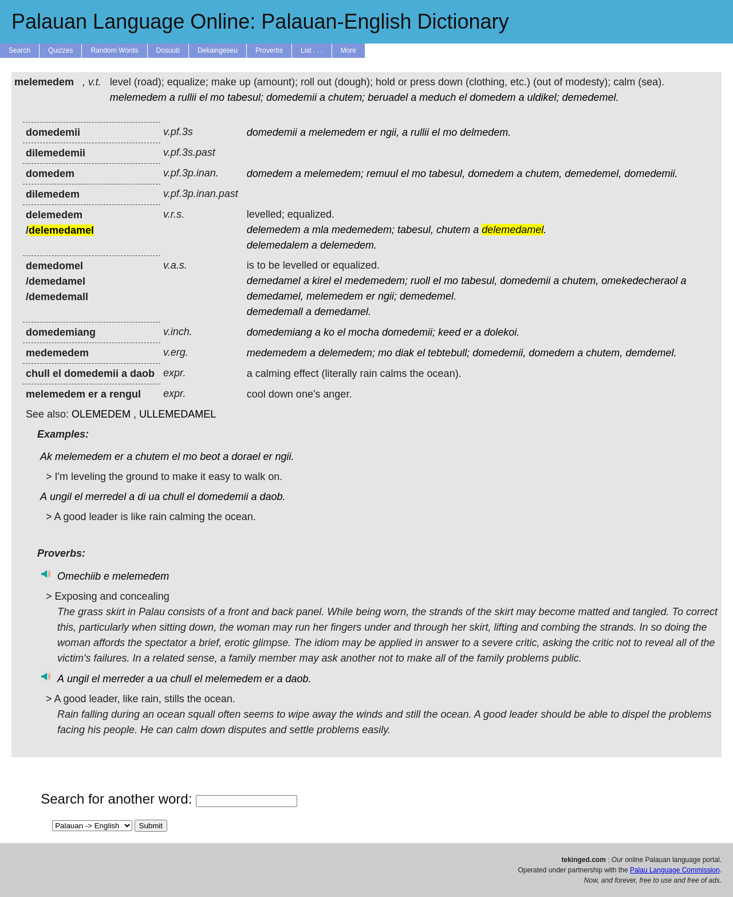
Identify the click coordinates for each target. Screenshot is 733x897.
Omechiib (79, 576)
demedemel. (590, 97)
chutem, (543, 173)
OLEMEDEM (101, 414)
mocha (363, 332)
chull (173, 496)
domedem (492, 97)
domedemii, (499, 353)
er (372, 132)
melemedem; (334, 173)
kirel (321, 280)
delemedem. (348, 245)
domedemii (291, 97)
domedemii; (408, 332)
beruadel (388, 97)
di (141, 496)
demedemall (275, 311)
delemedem (274, 229)
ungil (61, 496)
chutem (453, 229)
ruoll (420, 280)
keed (449, 332)
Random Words (114, 50)
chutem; (346, 97)
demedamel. (342, 311)
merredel (105, 496)
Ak (46, 456)
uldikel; (543, 97)
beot (210, 456)
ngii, (389, 132)
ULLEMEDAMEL (177, 414)
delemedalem (278, 245)
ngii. (284, 456)
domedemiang (279, 332)
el (203, 97)
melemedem (138, 97)
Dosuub (168, 50)
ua (154, 496)
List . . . (312, 50)
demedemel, (593, 173)
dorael (245, 456)
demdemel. (650, 353)
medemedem (277, 353)
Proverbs (269, 50)
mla (320, 229)
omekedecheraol (639, 280)
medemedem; (363, 229)
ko (329, 332)
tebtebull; (449, 353)
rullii (187, 97)
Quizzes (60, 50)
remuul (382, 173)
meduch (437, 97)
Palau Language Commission (675, 870)
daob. (272, 496)
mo (217, 97)
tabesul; (245, 97)
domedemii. (650, 173)
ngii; (387, 296)
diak (404, 353)
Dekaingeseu (218, 50)
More (348, 50)
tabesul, (447, 173)
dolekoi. (501, 332)
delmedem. (485, 132)
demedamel (274, 280)
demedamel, (275, 296)
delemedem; (346, 353)
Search (19, 50)
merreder (123, 678)
